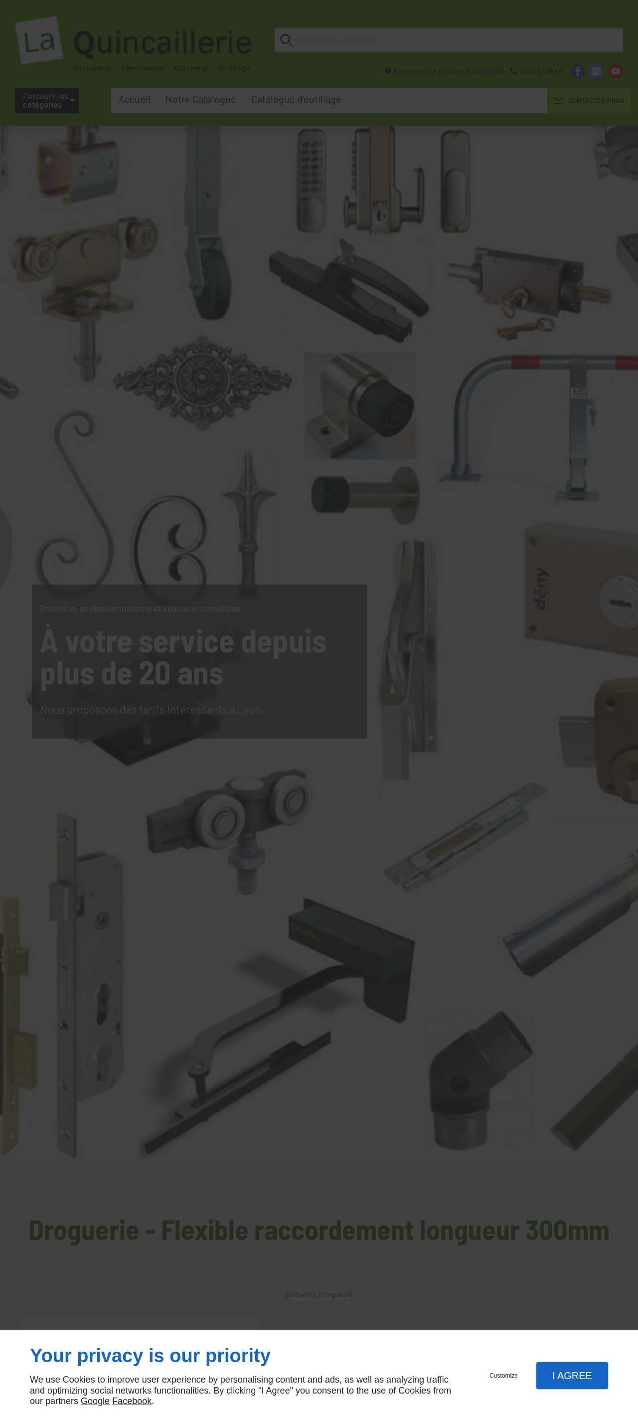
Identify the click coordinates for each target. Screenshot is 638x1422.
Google (95, 1401)
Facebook (132, 1401)
